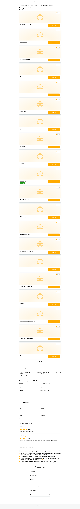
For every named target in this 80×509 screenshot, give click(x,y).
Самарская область (34, 5)
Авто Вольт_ (23, 303)
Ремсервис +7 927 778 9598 (26, 251)
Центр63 (22, 163)
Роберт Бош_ (23, 216)
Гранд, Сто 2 (23, 129)
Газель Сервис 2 (24, 111)
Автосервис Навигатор (25, 269)
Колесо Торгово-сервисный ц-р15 (27, 321)
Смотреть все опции (40, 397)
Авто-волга (22, 146)
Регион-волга (23, 76)
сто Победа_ (23, 181)
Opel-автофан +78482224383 (26, 286)
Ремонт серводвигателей (25, 355)
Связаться (54, 25)
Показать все (40, 361)
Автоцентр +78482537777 (26, 199)
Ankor (21, 94)
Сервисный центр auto (25, 234)
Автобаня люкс (23, 42)
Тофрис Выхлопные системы (26, 338)
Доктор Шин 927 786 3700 (26, 24)
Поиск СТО (27, 5)
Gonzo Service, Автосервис (30, 436)
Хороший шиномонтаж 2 (25, 59)
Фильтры (41, 459)
